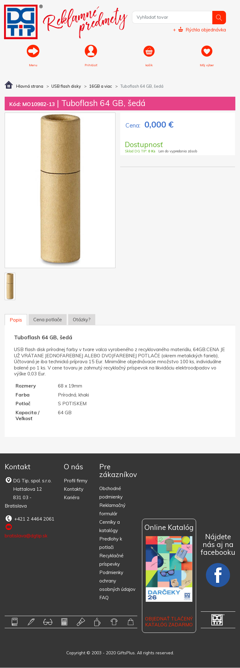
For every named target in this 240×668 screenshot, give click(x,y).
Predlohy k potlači (110, 543)
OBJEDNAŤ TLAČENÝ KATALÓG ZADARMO (169, 622)
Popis (16, 320)
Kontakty (73, 490)
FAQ (104, 598)
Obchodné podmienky (111, 493)
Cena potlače (47, 320)
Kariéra (71, 498)
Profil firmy (75, 481)
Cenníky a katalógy (109, 526)
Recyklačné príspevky (111, 560)
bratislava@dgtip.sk (26, 531)
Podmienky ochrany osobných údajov (117, 581)
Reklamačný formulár (112, 510)
